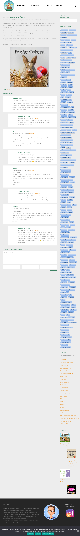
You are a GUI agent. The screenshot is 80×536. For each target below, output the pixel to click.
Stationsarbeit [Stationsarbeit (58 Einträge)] (65, 277)
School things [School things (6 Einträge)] (70, 257)
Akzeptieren (30, 533)
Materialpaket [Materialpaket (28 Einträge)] (65, 194)
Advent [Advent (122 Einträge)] (63, 35)
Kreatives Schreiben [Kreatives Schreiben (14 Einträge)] (66, 172)
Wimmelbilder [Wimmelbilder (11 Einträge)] (71, 317)
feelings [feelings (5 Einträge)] (63, 94)
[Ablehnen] (78, 531)
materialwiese (64, 365)
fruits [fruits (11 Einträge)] (73, 107)
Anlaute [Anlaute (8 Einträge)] (73, 39)
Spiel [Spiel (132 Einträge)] (63, 269)
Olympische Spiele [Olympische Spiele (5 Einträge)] (65, 219)
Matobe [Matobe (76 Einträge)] (72, 197)
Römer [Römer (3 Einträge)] (70, 247)
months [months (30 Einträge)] (63, 204)
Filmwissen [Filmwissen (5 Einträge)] (68, 97)
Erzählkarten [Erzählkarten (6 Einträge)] (64, 84)
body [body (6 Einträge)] (75, 47)
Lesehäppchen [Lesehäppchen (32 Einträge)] (65, 182)
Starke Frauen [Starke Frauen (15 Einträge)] (70, 274)
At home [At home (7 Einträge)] (63, 42)
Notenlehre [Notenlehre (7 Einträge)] (64, 212)
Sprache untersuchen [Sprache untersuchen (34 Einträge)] (66, 272)
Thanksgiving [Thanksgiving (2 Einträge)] (72, 287)
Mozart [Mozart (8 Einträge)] (69, 204)
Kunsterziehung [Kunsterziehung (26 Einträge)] (65, 174)
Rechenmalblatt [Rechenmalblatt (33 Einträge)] (65, 232)
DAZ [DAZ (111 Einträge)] (63, 60)
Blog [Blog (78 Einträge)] (70, 47)
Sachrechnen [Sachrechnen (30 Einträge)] (65, 249)
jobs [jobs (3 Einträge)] (71, 142)
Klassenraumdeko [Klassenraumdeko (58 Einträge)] (66, 157)
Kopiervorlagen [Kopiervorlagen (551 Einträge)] (66, 169)
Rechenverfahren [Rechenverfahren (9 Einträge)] (65, 237)
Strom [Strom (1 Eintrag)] (63, 279)
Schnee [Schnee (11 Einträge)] (63, 257)
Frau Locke (63, 379)
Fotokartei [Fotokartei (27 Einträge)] (70, 102)
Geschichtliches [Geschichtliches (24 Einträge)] (72, 117)
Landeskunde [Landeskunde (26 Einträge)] (65, 177)
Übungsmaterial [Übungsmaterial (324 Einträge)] (66, 347)
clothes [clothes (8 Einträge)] (63, 57)
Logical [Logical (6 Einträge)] (70, 187)
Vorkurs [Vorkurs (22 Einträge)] (73, 304)
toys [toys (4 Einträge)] (67, 292)
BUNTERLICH (64, 396)
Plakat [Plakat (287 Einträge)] (68, 227)
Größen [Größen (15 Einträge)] (63, 124)
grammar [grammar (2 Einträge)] (71, 122)
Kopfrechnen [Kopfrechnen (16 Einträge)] (64, 167)
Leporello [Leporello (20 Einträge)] (70, 179)
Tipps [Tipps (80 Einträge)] (63, 292)
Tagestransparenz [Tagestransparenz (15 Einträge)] (65, 284)
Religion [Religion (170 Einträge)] (71, 242)
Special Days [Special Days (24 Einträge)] (71, 267)
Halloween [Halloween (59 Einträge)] (69, 124)
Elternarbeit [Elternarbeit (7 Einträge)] (72, 74)
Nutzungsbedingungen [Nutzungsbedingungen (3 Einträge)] (66, 214)
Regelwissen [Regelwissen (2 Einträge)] (64, 242)
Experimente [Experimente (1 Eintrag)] (64, 87)
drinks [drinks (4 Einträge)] (63, 72)
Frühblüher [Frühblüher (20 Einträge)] (64, 109)
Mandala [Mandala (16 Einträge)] (71, 192)
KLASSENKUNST (65, 393)
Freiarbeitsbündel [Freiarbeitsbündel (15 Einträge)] (65, 107)
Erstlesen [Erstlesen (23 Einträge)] (70, 82)
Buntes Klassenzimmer (66, 385)
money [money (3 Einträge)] (69, 202)
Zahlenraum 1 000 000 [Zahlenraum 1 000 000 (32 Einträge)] (67, 327)
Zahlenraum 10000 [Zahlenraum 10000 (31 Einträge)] (66, 342)
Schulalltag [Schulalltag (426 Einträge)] (65, 262)
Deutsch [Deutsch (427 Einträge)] (64, 62)
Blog (8, 89)
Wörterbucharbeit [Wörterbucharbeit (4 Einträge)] (72, 322)
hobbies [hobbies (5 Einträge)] (63, 132)
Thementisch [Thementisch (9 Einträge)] (64, 289)
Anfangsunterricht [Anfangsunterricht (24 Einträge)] (65, 39)
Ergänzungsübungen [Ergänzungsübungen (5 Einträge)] (66, 79)
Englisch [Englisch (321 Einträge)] (64, 77)
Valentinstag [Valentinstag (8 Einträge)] (64, 297)
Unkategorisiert (21, 20)
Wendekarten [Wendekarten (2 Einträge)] (73, 309)
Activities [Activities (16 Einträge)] (71, 32)
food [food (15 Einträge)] (70, 99)
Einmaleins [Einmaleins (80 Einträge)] (64, 74)
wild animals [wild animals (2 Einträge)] (64, 317)
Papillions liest (64, 387)
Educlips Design (64, 410)
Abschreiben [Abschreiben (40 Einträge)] (64, 30)
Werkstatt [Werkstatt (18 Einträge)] (71, 312)
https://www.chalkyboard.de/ (68, 415)
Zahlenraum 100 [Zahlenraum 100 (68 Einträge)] (65, 334)
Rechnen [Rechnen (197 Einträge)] (73, 237)
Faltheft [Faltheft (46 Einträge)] (63, 89)
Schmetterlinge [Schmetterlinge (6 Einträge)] (72, 254)
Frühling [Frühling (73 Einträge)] (71, 109)
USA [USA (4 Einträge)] (70, 294)
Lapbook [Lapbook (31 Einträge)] (72, 177)
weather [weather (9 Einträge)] (73, 307)
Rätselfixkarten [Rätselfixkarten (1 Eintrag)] (64, 247)
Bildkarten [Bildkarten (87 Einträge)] (64, 47)
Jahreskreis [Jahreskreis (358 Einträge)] (65, 142)
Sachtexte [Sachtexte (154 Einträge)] (72, 249)
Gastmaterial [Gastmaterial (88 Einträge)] (71, 112)
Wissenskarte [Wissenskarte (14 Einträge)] (70, 319)
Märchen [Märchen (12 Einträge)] (70, 207)
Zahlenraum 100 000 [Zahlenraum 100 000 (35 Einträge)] (66, 337)
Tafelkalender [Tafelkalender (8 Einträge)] (72, 282)
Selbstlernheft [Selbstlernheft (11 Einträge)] (73, 262)
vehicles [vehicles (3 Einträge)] (63, 299)
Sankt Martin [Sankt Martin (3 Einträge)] (64, 254)
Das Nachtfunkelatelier (66, 373)
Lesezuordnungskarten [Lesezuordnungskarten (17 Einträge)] (66, 184)
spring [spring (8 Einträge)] (63, 274)
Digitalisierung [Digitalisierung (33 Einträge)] (65, 69)
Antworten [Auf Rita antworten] (31, 133)
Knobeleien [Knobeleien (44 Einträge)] (72, 160)
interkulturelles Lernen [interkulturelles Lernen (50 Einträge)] (67, 140)
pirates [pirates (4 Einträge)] (63, 227)
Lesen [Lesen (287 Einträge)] (72, 182)
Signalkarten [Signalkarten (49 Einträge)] (65, 264)
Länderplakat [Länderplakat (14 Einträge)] (70, 189)
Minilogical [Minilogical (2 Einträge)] (63, 202)
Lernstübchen (64, 390)
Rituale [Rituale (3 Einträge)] (63, 244)
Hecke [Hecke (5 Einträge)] (69, 129)
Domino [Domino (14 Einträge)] (72, 69)
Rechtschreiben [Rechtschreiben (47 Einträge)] (65, 239)
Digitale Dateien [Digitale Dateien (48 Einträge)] (65, 67)
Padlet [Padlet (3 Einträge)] (63, 224)
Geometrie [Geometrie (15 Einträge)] (64, 117)
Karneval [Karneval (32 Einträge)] (70, 144)
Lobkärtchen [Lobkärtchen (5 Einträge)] (64, 187)
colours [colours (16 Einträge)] (74, 57)
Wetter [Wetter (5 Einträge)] (63, 314)
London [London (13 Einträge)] (63, 189)
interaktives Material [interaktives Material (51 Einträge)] (66, 137)
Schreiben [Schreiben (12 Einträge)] (72, 259)
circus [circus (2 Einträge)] (70, 52)
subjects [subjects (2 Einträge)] (67, 279)
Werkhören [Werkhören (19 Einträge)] (64, 312)
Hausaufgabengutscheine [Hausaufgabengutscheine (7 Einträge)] (67, 127)
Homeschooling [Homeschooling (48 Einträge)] (70, 132)
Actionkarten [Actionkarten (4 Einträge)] (64, 32)
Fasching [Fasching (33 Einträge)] (72, 92)
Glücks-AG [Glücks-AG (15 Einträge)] (70, 119)
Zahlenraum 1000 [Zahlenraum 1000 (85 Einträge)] (66, 339)
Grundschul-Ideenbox (66, 362)
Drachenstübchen (65, 371)
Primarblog (63, 399)
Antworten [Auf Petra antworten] (31, 170)
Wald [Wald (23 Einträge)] (63, 307)
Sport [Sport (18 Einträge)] (68, 269)
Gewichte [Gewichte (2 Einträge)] (63, 119)
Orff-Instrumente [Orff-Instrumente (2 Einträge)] (65, 222)
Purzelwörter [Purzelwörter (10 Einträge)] (71, 229)
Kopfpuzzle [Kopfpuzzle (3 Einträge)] (71, 164)
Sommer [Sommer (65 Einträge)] (64, 267)
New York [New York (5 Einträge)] (69, 209)
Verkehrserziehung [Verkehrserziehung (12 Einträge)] (65, 304)
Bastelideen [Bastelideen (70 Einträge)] (69, 44)
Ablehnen (38, 533)
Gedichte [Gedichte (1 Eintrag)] (70, 114)
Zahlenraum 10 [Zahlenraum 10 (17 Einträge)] (65, 329)
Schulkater (63, 359)
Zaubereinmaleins (65, 376)
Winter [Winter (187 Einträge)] (63, 319)
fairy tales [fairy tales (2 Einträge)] (70, 87)
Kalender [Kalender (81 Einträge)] (64, 144)
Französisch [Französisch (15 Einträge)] (64, 104)
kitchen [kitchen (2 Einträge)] (68, 147)
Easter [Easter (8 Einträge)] (67, 72)
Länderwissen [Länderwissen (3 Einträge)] (64, 192)
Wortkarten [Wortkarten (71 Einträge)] (64, 322)
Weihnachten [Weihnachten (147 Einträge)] (65, 309)
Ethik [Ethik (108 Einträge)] (70, 84)
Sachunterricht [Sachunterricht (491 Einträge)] (66, 252)
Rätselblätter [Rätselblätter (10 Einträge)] (69, 244)
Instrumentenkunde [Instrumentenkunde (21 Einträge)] (66, 135)
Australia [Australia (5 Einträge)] (69, 42)
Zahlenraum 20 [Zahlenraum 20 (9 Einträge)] (65, 332)
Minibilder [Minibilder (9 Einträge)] (64, 199)
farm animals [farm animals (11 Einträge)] (64, 92)
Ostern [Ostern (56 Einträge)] (71, 222)
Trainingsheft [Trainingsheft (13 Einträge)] (64, 294)
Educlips (69, 496)
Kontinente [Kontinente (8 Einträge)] (72, 162)
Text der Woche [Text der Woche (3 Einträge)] (64, 287)
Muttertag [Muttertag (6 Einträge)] (63, 207)
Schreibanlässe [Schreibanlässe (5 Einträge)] (65, 259)
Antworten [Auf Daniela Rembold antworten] (37, 118)
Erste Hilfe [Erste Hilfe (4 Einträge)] (64, 82)
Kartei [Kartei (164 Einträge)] (63, 147)
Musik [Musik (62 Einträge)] (74, 204)
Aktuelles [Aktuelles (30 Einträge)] (64, 37)
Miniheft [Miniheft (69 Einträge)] (70, 199)
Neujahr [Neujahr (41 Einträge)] (63, 209)
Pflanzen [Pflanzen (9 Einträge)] (72, 224)
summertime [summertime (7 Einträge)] (64, 282)
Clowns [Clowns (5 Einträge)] (68, 57)
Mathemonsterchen (65, 413)
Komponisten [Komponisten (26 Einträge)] (65, 162)
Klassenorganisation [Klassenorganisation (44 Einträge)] (66, 155)
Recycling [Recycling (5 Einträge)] (73, 239)
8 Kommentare (44, 20)
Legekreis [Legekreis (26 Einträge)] (64, 179)
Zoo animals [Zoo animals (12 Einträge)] (64, 344)
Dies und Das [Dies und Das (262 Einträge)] (65, 65)
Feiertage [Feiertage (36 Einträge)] (69, 94)
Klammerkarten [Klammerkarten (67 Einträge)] (65, 150)
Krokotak (62, 404)
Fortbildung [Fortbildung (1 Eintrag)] (64, 102)
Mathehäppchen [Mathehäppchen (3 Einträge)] (65, 197)
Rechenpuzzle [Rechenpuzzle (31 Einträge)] (65, 234)
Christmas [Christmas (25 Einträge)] (64, 52)
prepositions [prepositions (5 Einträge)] (64, 229)
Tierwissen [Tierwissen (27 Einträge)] (71, 289)
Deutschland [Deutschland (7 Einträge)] (71, 62)
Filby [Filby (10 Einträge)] (63, 97)
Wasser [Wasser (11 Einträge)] (68, 307)
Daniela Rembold (34, 20)
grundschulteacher (65, 368)
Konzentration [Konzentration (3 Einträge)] (64, 164)
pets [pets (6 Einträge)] (67, 224)
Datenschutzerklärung (48, 533)
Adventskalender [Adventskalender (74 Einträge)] (72, 35)
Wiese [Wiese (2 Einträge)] (68, 314)
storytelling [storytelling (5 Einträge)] (73, 277)
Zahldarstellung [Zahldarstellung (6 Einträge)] (65, 324)
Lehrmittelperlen (65, 382)
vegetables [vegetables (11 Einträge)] (71, 297)
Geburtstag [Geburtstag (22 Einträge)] (64, 114)
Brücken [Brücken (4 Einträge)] (63, 49)
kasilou (62, 407)
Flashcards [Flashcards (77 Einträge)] (64, 99)
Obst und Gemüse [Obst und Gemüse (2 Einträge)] (65, 217)
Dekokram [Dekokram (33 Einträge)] (68, 60)
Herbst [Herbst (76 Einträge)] (74, 129)
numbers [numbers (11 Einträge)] (70, 212)
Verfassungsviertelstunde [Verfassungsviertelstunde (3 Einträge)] (66, 302)
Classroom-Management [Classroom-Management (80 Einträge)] (68, 55)
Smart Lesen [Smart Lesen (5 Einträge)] (72, 264)
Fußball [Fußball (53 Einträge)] (63, 112)
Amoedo (62, 401)
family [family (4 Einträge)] (69, 89)
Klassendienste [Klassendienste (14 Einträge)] (65, 152)
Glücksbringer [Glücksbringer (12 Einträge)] (64, 122)
